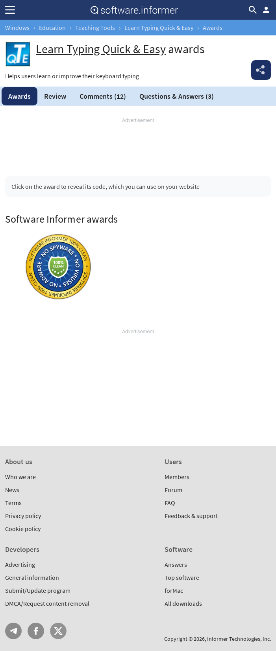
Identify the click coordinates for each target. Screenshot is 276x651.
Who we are (20, 477)
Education (52, 27)
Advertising (20, 564)
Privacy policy (23, 516)
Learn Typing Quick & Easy (158, 27)
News (12, 490)
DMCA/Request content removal (47, 603)
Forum (173, 490)
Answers (176, 96)
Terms (13, 503)
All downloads (183, 603)
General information (32, 577)
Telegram (13, 631)
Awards (19, 96)
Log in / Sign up (266, 10)
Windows (17, 27)
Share (261, 70)
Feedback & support (191, 516)
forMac (174, 590)
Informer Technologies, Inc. (239, 638)
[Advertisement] (138, 144)
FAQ (170, 503)
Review (55, 96)
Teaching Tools (95, 27)
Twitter (58, 631)
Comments (103, 96)
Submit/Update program (37, 590)
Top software (182, 577)
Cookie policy (23, 529)
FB (36, 631)
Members (177, 477)
